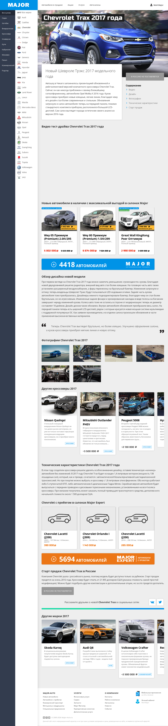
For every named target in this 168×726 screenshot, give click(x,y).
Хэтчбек (5, 23)
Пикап (4, 60)
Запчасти (77, 703)
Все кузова (6, 13)
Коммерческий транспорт (53, 703)
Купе (4, 44)
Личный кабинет (148, 701)
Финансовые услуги (81, 697)
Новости (108, 706)
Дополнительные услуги (83, 712)
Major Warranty (79, 706)
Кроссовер (6, 34)
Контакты (108, 697)
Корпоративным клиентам (84, 709)
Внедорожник (7, 28)
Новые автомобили (50, 697)
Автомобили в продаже (52, 5)
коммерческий (145, 675)
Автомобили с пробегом (52, 700)
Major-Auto (49, 693)
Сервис (77, 700)
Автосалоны (95, 5)
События (108, 709)
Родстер (5, 70)
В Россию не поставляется (145, 76)
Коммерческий (8, 65)
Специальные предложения (54, 709)
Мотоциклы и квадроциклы (53, 706)
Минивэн (5, 55)
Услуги (81, 5)
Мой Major (156, 4)
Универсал (6, 39)
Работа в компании (112, 700)
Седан (4, 18)
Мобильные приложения (151, 693)
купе (110, 666)
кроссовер (70, 444)
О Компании (111, 693)
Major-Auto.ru (67, 718)
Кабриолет (6, 49)
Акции (70, 5)
